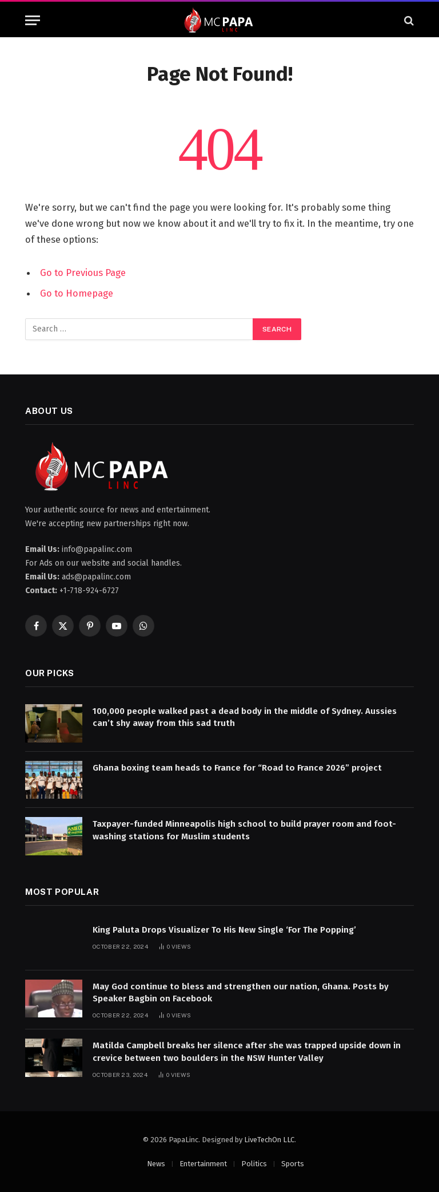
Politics (254, 1163)
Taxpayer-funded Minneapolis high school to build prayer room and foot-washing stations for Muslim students (244, 830)
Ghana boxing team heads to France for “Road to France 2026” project (237, 768)
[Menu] (32, 20)
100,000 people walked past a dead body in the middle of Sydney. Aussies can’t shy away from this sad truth (245, 717)
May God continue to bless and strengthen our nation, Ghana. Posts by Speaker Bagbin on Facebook (241, 992)
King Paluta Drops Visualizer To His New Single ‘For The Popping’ (224, 930)
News (156, 1163)
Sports (292, 1163)
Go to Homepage (76, 293)
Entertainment (203, 1163)
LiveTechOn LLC (269, 1139)
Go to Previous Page (83, 272)
